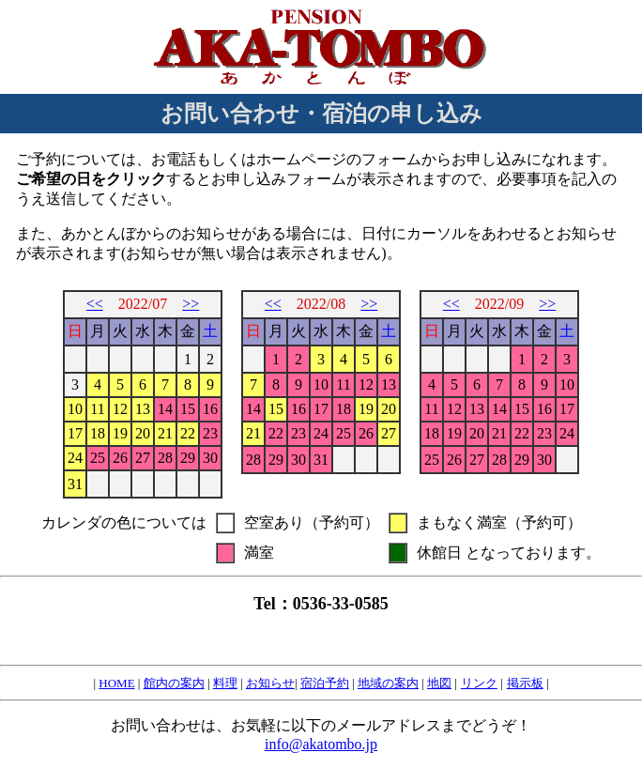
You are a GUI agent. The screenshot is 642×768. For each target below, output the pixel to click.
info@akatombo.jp (321, 744)
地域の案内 (388, 683)
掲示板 (525, 683)
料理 (225, 683)
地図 (439, 683)
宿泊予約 (324, 683)
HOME (116, 683)
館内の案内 (174, 683)
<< (94, 304)
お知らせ (270, 683)
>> (190, 304)
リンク (479, 683)
